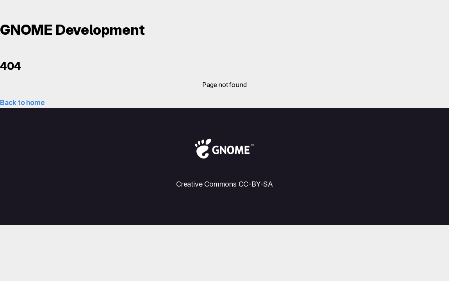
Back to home (22, 102)
